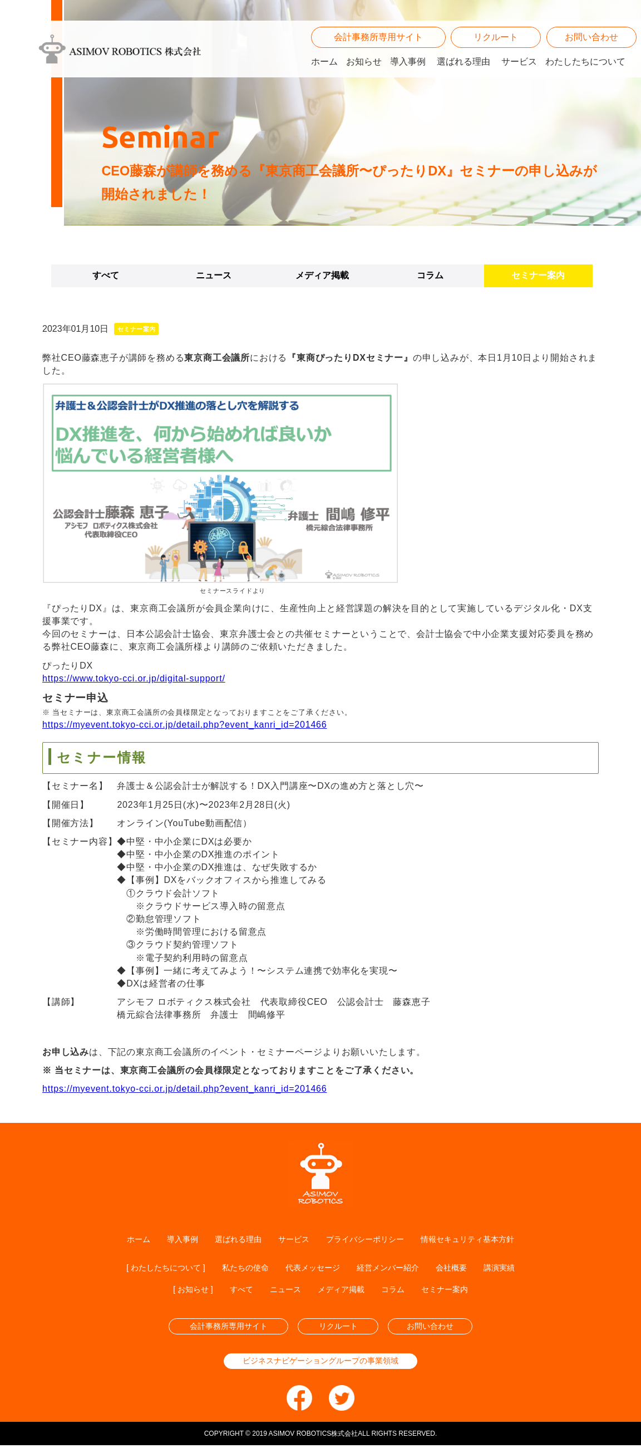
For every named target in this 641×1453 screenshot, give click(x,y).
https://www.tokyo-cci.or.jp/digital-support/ (133, 678)
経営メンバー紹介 (396, 1269)
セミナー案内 (538, 275)
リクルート (496, 51)
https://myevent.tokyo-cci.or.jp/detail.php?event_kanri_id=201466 (184, 724)
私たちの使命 (238, 1269)
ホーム (324, 75)
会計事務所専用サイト (378, 51)
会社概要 (466, 1269)
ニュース (213, 275)
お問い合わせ (591, 51)
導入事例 (408, 75)
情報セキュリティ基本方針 (482, 1239)
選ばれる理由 (463, 75)
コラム (430, 275)
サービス (519, 75)
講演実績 (518, 1269)
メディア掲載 (322, 275)
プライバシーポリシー (367, 1239)
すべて (105, 275)
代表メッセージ (313, 1269)
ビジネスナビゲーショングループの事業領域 (320, 1367)
